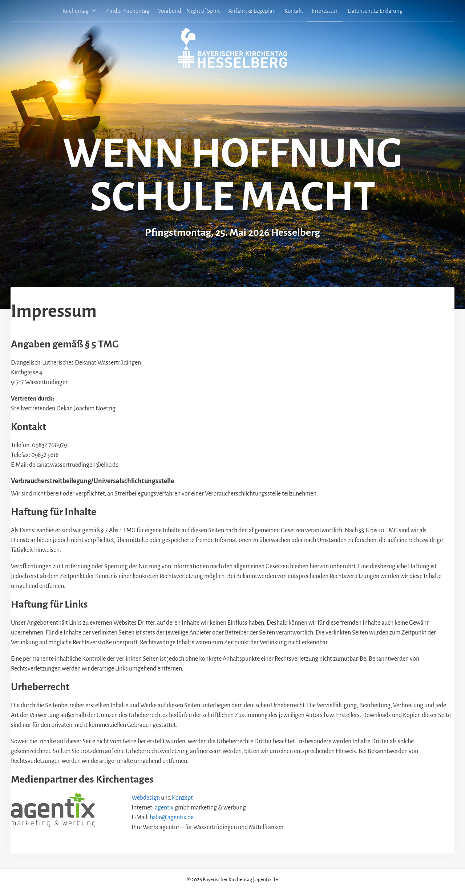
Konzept (182, 798)
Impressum (325, 11)
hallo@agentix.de (172, 817)
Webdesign (146, 798)
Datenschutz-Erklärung (375, 11)
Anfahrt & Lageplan (252, 11)
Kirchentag (82, 10)
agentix (164, 807)
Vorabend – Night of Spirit (189, 11)
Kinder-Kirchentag (127, 11)
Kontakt (293, 11)
